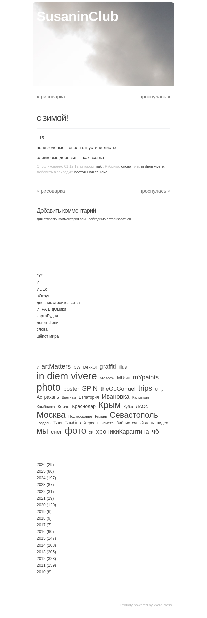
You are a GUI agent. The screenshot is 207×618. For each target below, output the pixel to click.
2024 (41, 478)
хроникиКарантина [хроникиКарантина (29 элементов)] (122, 431)
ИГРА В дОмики (51, 309)
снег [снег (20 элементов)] (56, 432)
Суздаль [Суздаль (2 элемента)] (44, 423)
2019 (41, 511)
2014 (41, 545)
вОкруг (43, 296)
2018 (41, 518)
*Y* (39, 275)
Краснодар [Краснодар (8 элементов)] (84, 406)
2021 (41, 498)
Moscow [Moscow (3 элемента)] (107, 378)
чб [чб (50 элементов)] (155, 431)
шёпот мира (48, 336)
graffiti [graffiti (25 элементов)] (108, 366)
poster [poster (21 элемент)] (71, 388)
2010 (41, 572)
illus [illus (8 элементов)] (123, 367)
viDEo (42, 289)
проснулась (154, 96)
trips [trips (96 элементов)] (145, 388)
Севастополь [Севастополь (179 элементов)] (134, 414)
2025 (41, 471)
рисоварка (51, 96)
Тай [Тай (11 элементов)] (57, 422)
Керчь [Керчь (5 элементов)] (63, 406)
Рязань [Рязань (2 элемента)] (101, 416)
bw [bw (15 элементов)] (77, 367)
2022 (41, 491)
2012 (41, 558)
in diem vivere (152, 166)
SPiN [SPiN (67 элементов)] (90, 388)
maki (98, 166)
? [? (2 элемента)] (38, 367)
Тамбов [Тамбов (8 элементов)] (73, 422)
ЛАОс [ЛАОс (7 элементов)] (142, 406)
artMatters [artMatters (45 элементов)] (56, 366)
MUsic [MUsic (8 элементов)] (123, 377)
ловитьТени (47, 322)
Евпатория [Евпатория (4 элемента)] (89, 397)
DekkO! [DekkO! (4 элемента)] (90, 367)
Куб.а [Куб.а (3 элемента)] (128, 407)
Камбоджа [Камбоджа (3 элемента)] (46, 407)
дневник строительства (58, 302)
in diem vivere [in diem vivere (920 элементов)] (67, 375)
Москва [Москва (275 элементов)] (51, 414)
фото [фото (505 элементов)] (75, 430)
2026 (41, 464)
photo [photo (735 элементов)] (49, 387)
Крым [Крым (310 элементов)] (109, 405)
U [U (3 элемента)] (156, 389)
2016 (41, 531)
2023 (41, 484)
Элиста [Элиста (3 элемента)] (106, 423)
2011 (41, 565)
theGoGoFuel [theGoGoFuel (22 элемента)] (118, 388)
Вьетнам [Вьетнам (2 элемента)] (69, 397)
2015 (41, 538)
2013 (41, 552)
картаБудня (47, 316)
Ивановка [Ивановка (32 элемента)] (115, 396)
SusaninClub (77, 16)
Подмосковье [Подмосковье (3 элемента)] (80, 416)
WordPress (163, 605)
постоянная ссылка (90, 172)
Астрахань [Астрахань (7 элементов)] (48, 397)
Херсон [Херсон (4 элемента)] (91, 423)
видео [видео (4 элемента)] (162, 423)
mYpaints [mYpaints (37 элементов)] (146, 377)
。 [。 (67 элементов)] (163, 388)
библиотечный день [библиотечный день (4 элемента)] (135, 423)
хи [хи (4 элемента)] (91, 432)
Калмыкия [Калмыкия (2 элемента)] (140, 397)
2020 (41, 505)
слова (126, 166)
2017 (41, 525)
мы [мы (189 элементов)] (42, 430)
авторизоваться (119, 219)
